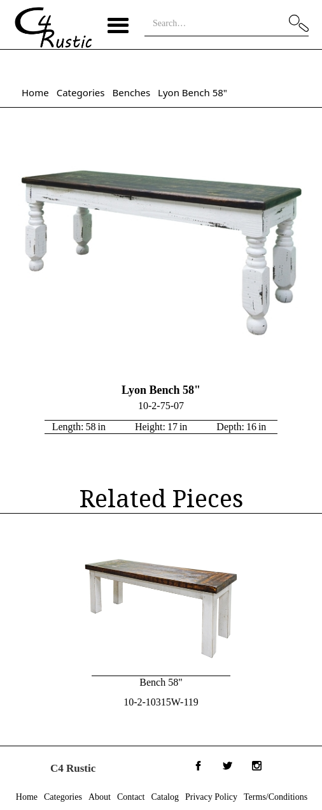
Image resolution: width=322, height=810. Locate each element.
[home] (53, 27)
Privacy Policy (211, 797)
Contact (131, 797)
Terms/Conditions (275, 797)
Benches (131, 92)
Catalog (165, 797)
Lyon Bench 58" (192, 92)
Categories (81, 92)
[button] (118, 24)
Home (35, 92)
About (99, 797)
